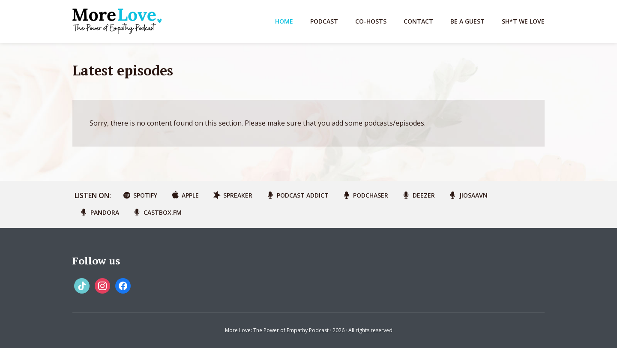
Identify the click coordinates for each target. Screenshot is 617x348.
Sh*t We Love (523, 21)
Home (284, 21)
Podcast (324, 21)
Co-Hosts (370, 21)
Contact (418, 21)
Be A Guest (467, 21)
